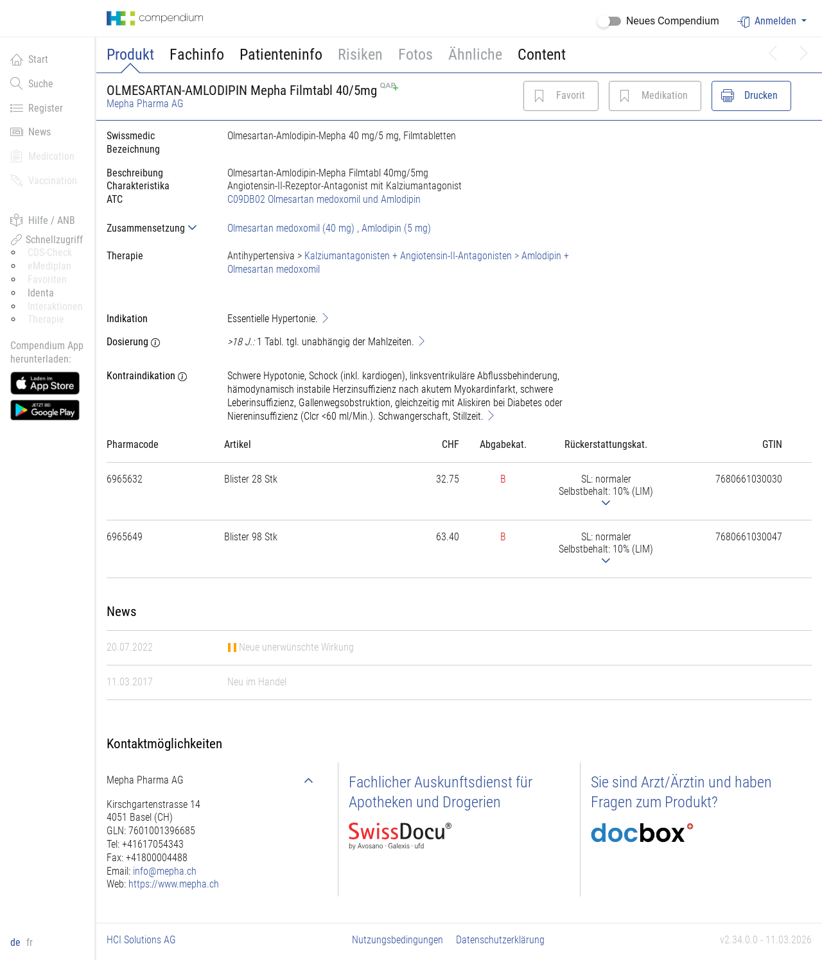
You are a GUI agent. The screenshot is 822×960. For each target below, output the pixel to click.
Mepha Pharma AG (145, 104)
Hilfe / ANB (42, 220)
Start (29, 59)
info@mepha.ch (165, 871)
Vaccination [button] (43, 180)
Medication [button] (42, 156)
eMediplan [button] (49, 266)
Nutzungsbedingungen (397, 940)
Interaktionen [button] (55, 306)
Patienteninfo (281, 55)
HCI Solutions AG (141, 940)
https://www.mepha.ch (173, 884)
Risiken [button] (360, 55)
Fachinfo (197, 55)
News (30, 131)
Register (36, 107)
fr (29, 942)
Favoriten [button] (47, 279)
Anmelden (768, 21)
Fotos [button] (415, 55)
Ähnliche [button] (475, 55)
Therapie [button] (46, 319)
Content (542, 55)
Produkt (130, 55)
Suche (31, 83)
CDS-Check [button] (50, 252)
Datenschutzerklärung (500, 940)
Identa (41, 293)
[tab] (157, 228)
